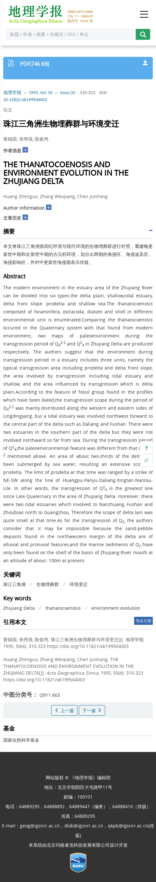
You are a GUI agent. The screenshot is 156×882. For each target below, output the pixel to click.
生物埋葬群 (47, 584)
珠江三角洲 (14, 584)
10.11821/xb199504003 (25, 99)
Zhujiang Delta (19, 608)
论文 (7, 110)
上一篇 (64, 710)
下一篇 (92, 710)
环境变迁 (78, 584)
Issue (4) (68, 92)
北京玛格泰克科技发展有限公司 (78, 845)
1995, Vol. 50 (41, 92)
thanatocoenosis (63, 608)
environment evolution (115, 608)
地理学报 (12, 92)
